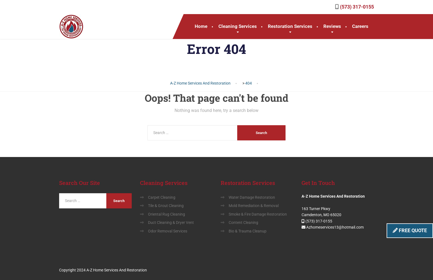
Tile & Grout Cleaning (166, 205)
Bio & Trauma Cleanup (247, 231)
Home (201, 26)
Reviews (332, 26)
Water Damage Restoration (252, 197)
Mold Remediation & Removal (254, 205)
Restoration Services (290, 26)
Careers (360, 26)
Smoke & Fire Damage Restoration (258, 214)
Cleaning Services (237, 26)
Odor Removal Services (167, 231)
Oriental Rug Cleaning (166, 214)
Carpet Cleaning (161, 197)
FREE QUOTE (410, 230)
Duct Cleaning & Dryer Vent (171, 222)
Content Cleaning (243, 222)
